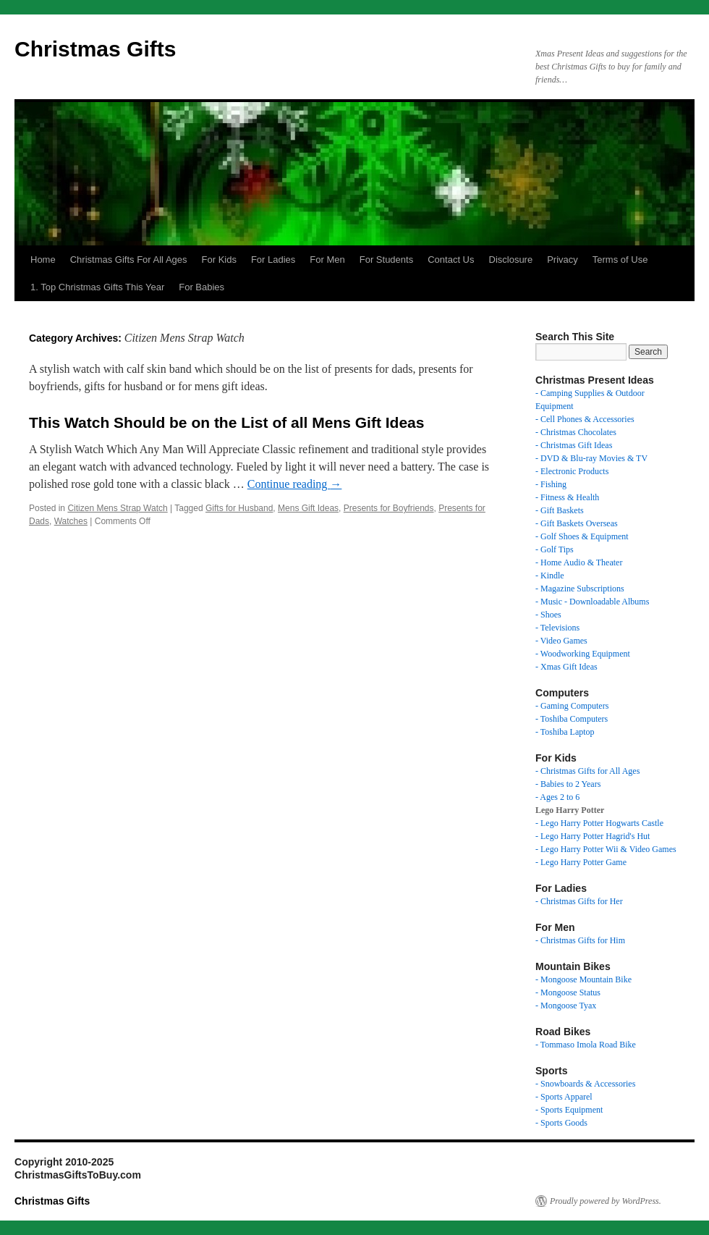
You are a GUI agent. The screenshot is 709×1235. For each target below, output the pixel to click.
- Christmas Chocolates (575, 432)
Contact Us (451, 259)
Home (43, 259)
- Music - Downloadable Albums (592, 602)
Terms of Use (620, 259)
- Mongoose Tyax (565, 1005)
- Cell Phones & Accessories (584, 419)
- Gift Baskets (559, 510)
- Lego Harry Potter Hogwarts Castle (599, 823)
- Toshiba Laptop (565, 732)
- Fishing (550, 484)
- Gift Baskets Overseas (576, 523)
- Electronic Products (571, 471)
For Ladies (273, 259)
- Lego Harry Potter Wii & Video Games (605, 849)
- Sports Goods (561, 1123)
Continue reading (294, 484)
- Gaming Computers (571, 706)
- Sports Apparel (564, 1097)
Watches (71, 521)
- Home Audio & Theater (578, 562)
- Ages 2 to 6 (557, 797)
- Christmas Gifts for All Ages (587, 771)
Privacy (562, 259)
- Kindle (549, 575)
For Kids (219, 259)
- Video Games (561, 641)
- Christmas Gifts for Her (579, 901)
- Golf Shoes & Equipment (582, 536)
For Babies (201, 287)
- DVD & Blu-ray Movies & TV (591, 458)
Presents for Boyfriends (389, 508)
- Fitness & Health (567, 497)
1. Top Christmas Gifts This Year (97, 287)
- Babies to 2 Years (567, 784)
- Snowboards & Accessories (585, 1084)
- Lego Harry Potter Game (581, 862)
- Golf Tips (554, 549)
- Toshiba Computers (571, 719)
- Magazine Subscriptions (579, 588)
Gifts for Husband (239, 508)
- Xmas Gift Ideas (566, 667)
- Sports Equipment (569, 1110)
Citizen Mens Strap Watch (117, 508)
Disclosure (511, 259)
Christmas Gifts (95, 49)
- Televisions (557, 628)
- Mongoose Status (567, 992)
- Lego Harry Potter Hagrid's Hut (592, 836)
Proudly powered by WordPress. (605, 1201)
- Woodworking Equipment (582, 654)
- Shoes (548, 615)
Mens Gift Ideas (308, 508)
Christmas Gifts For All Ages (128, 259)
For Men (327, 259)
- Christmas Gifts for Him (580, 940)
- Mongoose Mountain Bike (583, 979)
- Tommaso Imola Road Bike (585, 1045)
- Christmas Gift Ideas (573, 445)
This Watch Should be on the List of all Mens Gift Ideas (226, 422)
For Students (386, 259)
